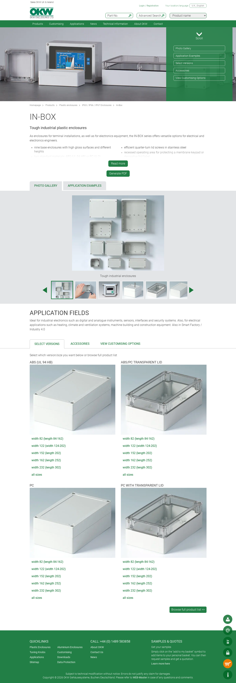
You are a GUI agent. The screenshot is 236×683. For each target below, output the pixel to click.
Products (37, 23)
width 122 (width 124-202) (49, 446)
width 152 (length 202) (46, 453)
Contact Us (96, 652)
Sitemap (34, 662)
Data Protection (66, 662)
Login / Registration (149, 5)
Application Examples (188, 55)
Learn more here (160, 663)
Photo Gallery (183, 48)
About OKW (97, 647)
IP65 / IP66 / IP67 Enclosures (96, 105)
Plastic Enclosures (40, 647)
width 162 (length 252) (46, 460)
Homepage (35, 105)
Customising (56, 23)
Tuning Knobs (37, 652)
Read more (118, 163)
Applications (77, 23)
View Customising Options (190, 77)
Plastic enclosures (68, 105)
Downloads (63, 657)
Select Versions (184, 63)
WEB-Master (140, 677)
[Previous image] (45, 290)
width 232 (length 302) (46, 467)
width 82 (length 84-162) (47, 438)
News (93, 23)
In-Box (119, 105)
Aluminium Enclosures (70, 647)
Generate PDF (118, 173)
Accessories (182, 70)
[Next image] (191, 290)
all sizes (37, 474)
